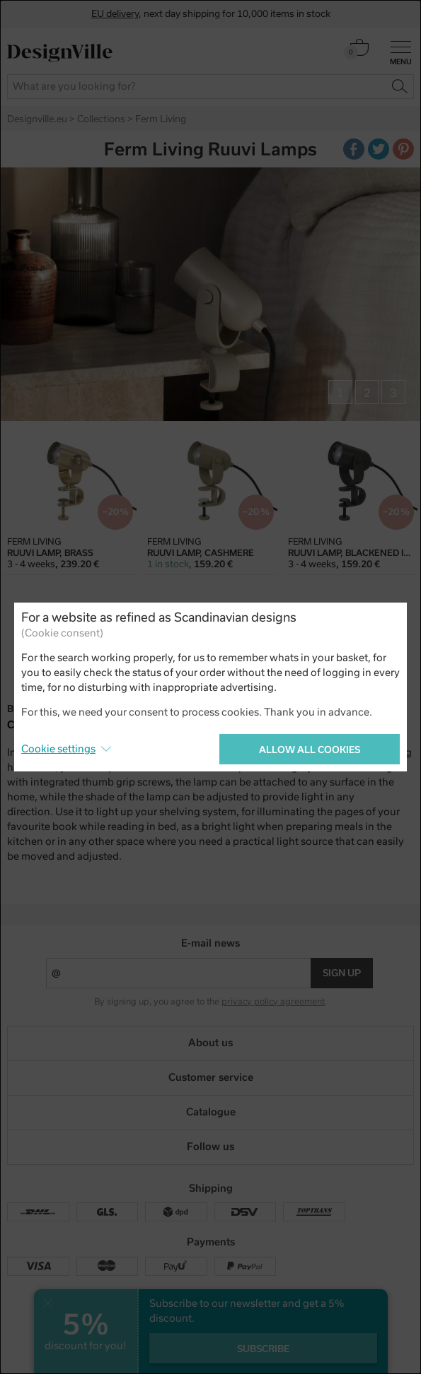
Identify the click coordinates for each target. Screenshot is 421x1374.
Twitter (380, 151)
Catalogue (211, 1112)
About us (210, 1042)
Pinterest (405, 151)
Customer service (210, 1077)
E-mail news (210, 943)
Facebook (355, 151)
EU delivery (115, 13)
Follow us (210, 1146)
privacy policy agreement (273, 1002)
